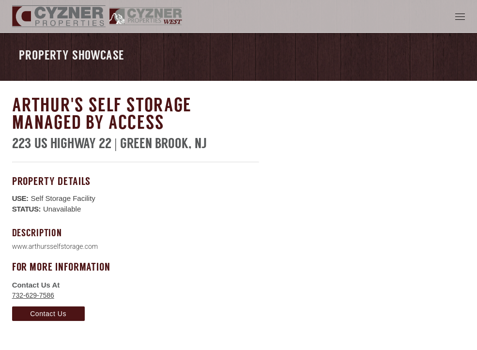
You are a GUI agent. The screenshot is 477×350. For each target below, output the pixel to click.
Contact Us (48, 314)
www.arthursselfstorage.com (55, 246)
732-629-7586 (33, 295)
